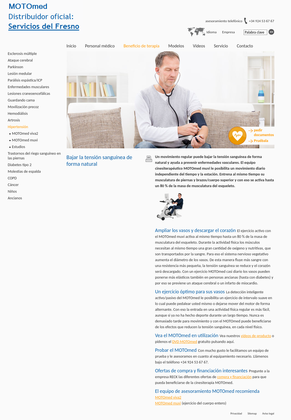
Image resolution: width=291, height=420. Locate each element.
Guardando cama (21, 100)
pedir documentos (263, 132)
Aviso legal (268, 413)
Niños (12, 191)
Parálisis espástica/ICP (25, 80)
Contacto (245, 46)
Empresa (228, 32)
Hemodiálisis (18, 113)
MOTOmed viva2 (25, 133)
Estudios (18, 146)
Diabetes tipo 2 (20, 164)
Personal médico (100, 46)
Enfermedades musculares (28, 87)
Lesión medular (20, 73)
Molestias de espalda (24, 171)
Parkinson (15, 67)
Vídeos (199, 46)
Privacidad (236, 413)
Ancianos (15, 198)
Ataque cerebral (20, 60)
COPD (12, 178)
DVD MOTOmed (184, 341)
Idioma (212, 32)
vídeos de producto (256, 336)
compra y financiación (234, 377)
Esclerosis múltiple (22, 53)
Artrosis (14, 120)
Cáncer (13, 184)
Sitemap (252, 413)
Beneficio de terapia (141, 46)
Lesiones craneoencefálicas (29, 93)
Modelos (176, 46)
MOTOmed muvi (25, 140)
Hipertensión (18, 126)
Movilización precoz (23, 107)
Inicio (71, 46)
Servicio (221, 46)
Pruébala (261, 140)
